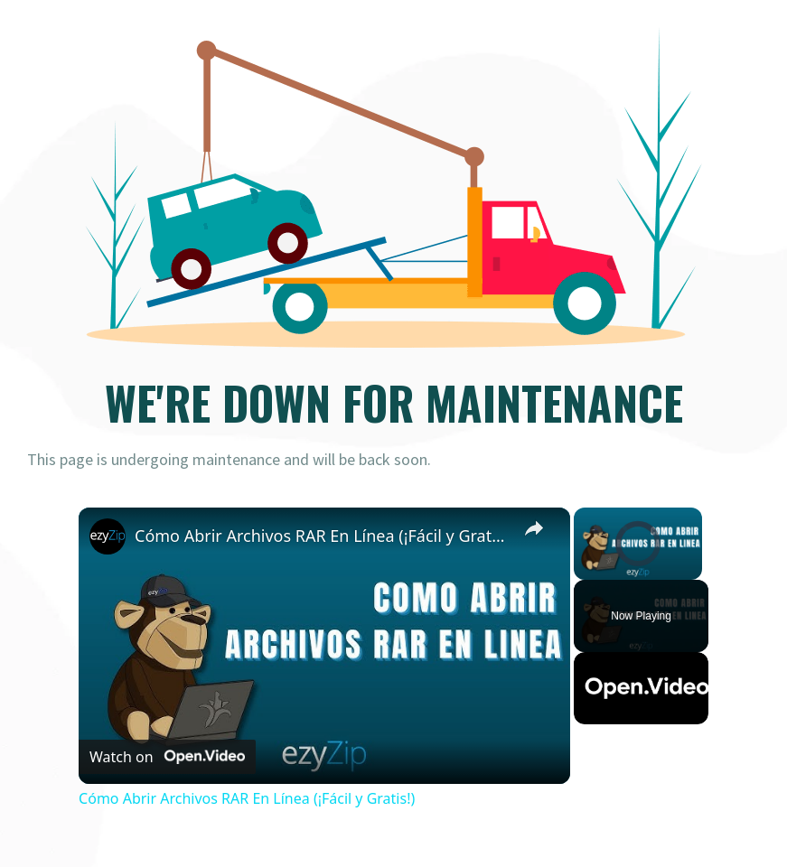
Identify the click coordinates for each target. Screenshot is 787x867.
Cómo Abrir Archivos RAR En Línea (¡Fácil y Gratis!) (322, 535)
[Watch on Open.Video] (167, 757)
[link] (107, 536)
